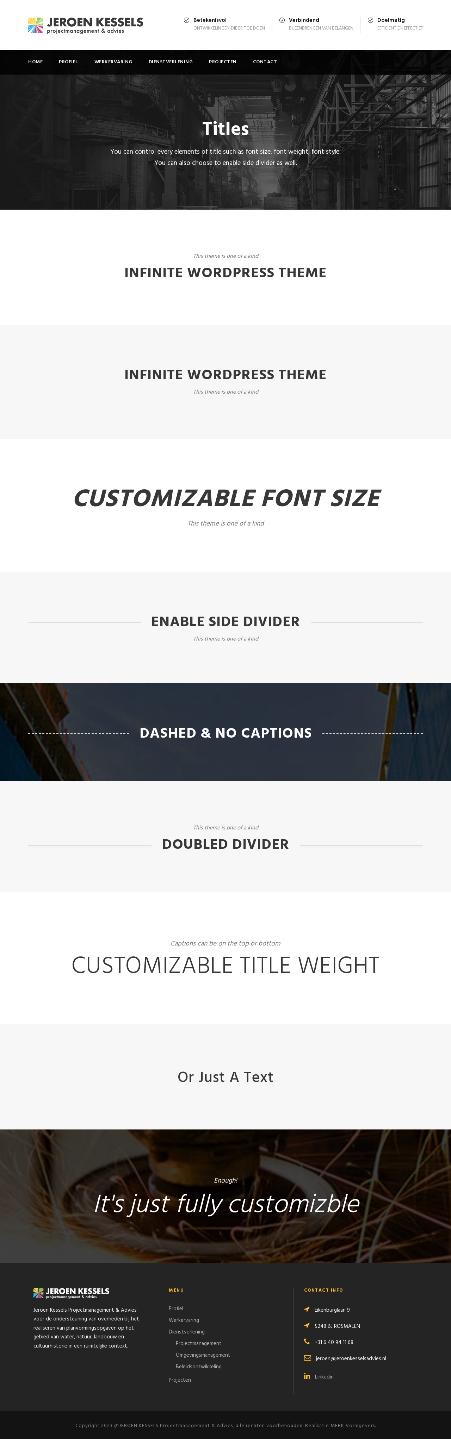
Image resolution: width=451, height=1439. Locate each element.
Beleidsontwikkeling (199, 1367)
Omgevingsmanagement (203, 1355)
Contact (265, 62)
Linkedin (319, 1377)
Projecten (223, 62)
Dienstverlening (171, 62)
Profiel (68, 62)
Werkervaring (113, 62)
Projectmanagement (199, 1343)
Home (35, 62)
